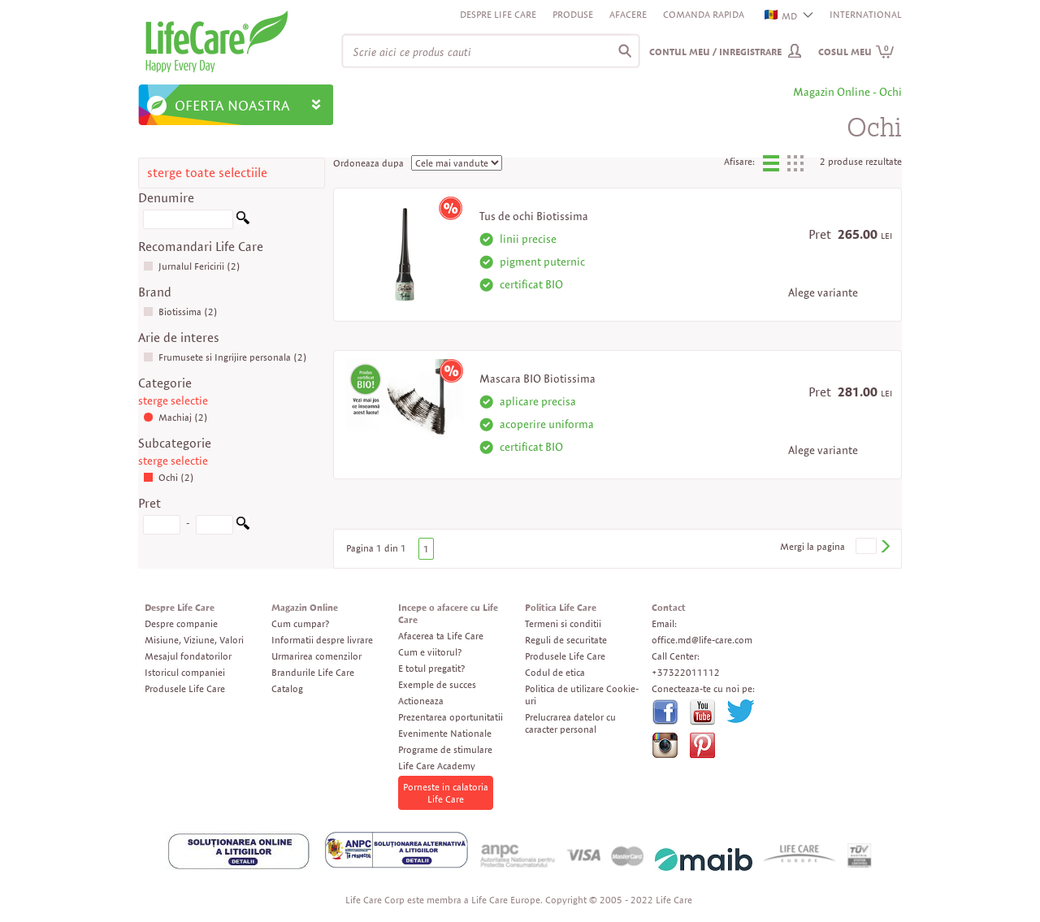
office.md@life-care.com (702, 640)
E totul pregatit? (431, 668)
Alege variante (823, 292)
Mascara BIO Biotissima (537, 378)
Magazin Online (304, 607)
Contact (669, 607)
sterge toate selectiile (207, 172)
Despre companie (181, 623)
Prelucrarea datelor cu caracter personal (570, 723)
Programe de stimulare (445, 749)
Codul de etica (555, 672)
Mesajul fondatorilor (188, 656)
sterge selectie (173, 400)
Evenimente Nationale (445, 733)
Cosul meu (856, 51)
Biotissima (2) (180, 311)
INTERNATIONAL (866, 14)
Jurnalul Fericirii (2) (191, 266)
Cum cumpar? (300, 623)
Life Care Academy (436, 766)
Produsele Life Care (185, 688)
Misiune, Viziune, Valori (194, 640)
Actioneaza (421, 701)
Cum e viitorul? (430, 652)
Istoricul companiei (185, 672)
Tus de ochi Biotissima (533, 216)
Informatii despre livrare (322, 640)
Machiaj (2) (175, 417)
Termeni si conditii (563, 623)
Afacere (628, 14)
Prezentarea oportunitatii (450, 717)
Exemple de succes (437, 684)
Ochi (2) (168, 477)
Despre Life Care (498, 14)
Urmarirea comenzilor (316, 656)
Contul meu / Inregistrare (715, 51)
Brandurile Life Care (312, 672)
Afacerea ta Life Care (440, 636)
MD (782, 16)
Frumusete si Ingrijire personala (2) (225, 357)
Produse (572, 14)
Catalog (287, 688)
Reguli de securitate (566, 640)
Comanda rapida (703, 14)
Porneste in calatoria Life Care (445, 793)
